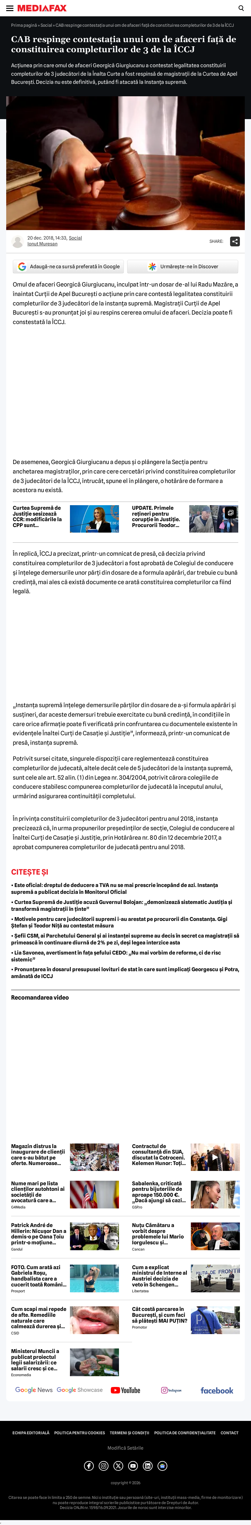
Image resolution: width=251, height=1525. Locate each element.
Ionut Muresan (42, 243)
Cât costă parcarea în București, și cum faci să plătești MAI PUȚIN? (159, 1315)
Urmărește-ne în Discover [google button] (182, 267)
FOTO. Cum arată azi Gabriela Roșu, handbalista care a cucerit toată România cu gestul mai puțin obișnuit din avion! (38, 1276)
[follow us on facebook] (217, 1391)
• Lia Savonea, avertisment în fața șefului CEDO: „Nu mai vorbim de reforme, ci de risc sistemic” (116, 956)
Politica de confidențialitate (185, 1433)
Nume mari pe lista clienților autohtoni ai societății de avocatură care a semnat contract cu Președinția (38, 1192)
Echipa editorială (30, 1433)
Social (46, 25)
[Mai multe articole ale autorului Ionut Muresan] (17, 241)
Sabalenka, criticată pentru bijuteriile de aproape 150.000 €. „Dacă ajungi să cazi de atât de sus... (157, 1192)
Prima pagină (24, 25)
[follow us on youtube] (125, 1391)
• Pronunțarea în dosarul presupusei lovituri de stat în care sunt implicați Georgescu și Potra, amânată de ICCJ (125, 972)
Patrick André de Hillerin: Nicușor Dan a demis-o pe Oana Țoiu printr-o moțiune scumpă (38, 1233)
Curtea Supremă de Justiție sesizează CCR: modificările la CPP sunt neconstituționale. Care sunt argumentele (37, 516)
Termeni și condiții (129, 1433)
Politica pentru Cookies (79, 1433)
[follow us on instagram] (171, 1391)
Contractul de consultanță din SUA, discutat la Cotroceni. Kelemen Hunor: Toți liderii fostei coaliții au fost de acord (160, 1155)
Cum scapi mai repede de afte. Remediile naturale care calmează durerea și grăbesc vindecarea (38, 1317)
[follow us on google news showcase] (80, 1391)
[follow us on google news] (34, 1391)
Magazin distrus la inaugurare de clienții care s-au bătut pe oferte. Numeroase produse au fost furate (38, 1155)
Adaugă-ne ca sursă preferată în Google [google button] (68, 267)
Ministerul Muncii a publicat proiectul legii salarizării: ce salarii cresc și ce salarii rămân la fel (35, 1359)
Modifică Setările (125, 1448)
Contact (230, 1433)
